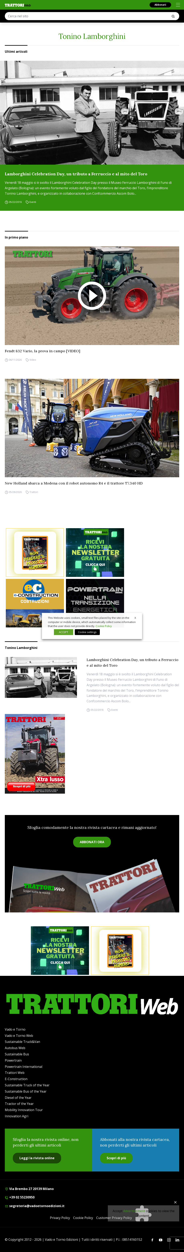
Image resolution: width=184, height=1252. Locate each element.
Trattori (33, 492)
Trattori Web (14, 1072)
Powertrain (13, 1060)
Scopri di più (116, 1158)
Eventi (32, 202)
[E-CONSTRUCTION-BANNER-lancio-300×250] (35, 603)
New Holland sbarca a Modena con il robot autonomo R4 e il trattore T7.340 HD (74, 483)
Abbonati (160, 4)
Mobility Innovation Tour (24, 1110)
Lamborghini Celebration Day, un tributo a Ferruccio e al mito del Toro (76, 173)
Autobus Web (15, 1048)
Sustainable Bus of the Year (26, 1091)
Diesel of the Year (18, 1097)
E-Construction (16, 1079)
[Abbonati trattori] (35, 552)
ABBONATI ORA (92, 842)
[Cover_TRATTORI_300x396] (92, 754)
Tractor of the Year (19, 1103)
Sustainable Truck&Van (22, 1041)
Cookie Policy (83, 1218)
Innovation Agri (16, 1116)
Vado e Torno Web (19, 1035)
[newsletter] (95, 552)
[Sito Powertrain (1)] (95, 603)
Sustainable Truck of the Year (27, 1085)
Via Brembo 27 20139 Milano (29, 1189)
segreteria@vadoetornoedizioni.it (35, 1206)
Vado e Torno (15, 1029)
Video (32, 360)
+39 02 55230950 (19, 1197)
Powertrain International (23, 1066)
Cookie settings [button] (87, 632)
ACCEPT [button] (63, 632)
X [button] (135, 618)
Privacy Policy (60, 1218)
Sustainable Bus (17, 1054)
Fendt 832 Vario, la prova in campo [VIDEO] (42, 351)
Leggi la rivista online (37, 1158)
